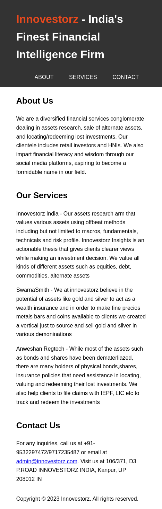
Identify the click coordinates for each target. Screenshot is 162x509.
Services (83, 77)
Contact (125, 77)
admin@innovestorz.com (46, 461)
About (44, 77)
